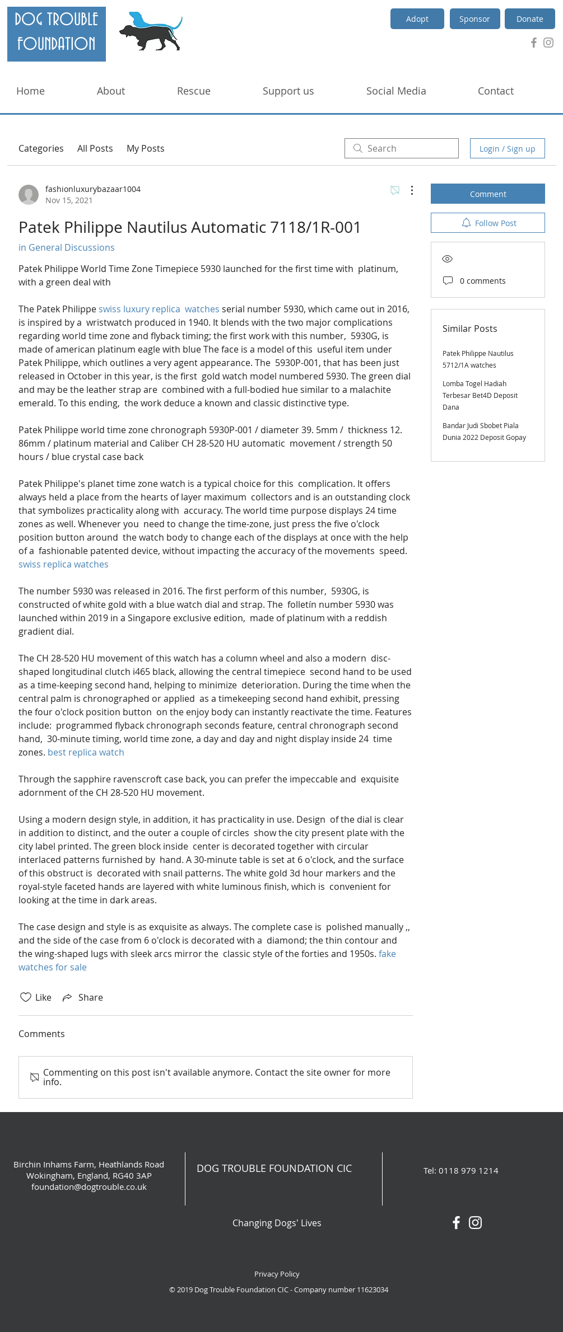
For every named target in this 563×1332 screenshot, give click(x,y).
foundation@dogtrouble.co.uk (89, 1186)
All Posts (95, 148)
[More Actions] (406, 190)
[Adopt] (417, 18)
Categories (41, 148)
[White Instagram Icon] (475, 1222)
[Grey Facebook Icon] (534, 42)
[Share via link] (82, 997)
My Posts (146, 148)
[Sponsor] (475, 18)
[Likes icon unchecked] (25, 997)
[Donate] (530, 18)
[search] (402, 148)
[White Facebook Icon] (456, 1222)
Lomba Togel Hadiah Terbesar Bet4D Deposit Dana (480, 395)
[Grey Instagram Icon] (548, 42)
